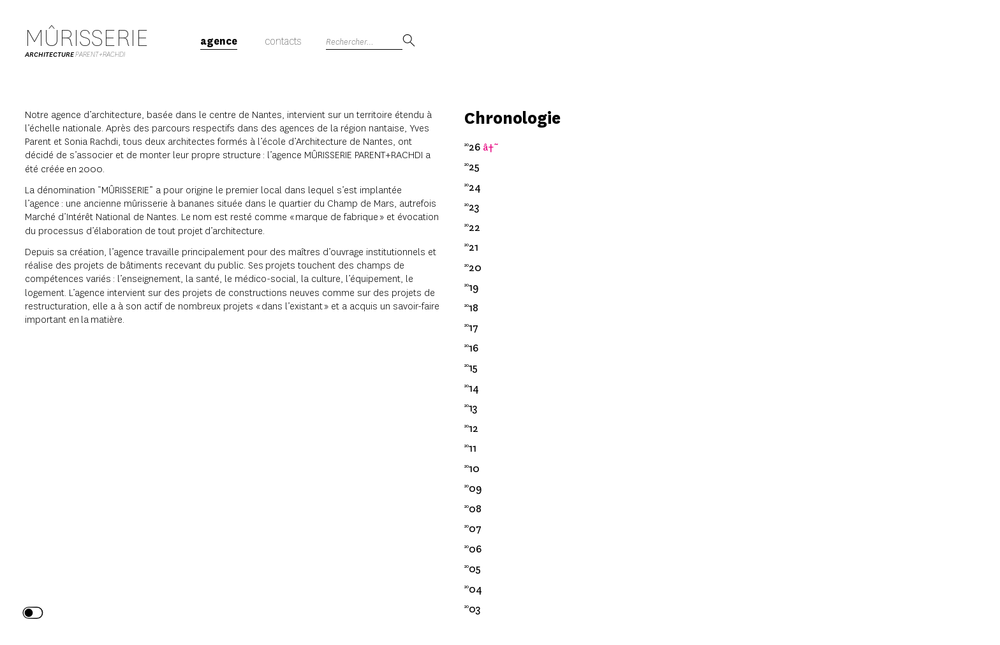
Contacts (283, 41)
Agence (218, 41)
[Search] (364, 42)
